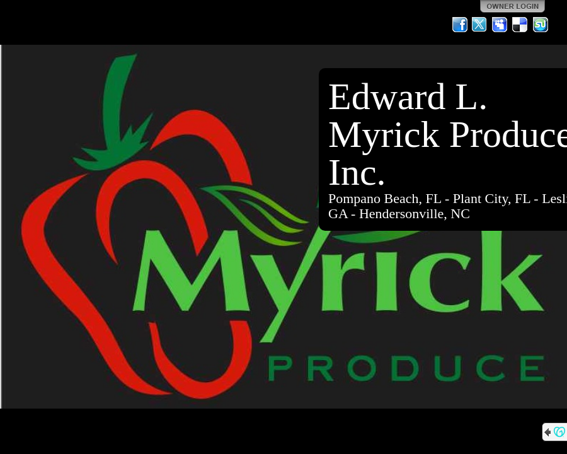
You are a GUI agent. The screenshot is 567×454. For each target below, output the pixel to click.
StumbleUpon (540, 24)
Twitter (480, 24)
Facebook (460, 24)
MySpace (500, 24)
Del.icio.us (520, 24)
